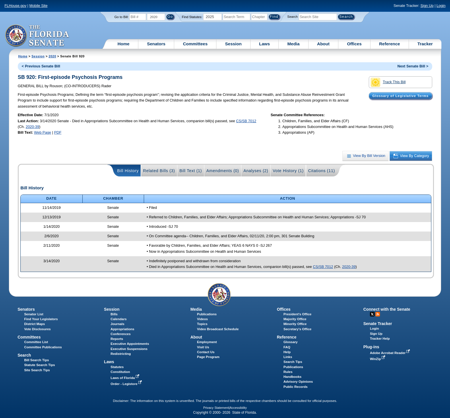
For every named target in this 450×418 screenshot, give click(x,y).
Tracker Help (380, 338)
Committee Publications (43, 347)
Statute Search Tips (39, 365)
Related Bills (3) (159, 170)
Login (441, 5)
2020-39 (32, 127)
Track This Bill (388, 82)
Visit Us (203, 347)
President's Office (297, 314)
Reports (116, 339)
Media (293, 43)
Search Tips (293, 361)
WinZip (378, 359)
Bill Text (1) (190, 170)
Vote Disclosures (37, 329)
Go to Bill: (121, 17)
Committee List (36, 342)
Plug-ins (371, 347)
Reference (389, 43)
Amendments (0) (222, 170)
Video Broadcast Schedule (218, 329)
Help (287, 352)
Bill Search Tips (36, 360)
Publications (207, 314)
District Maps (34, 324)
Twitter (372, 314)
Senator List (33, 314)
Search (292, 16)
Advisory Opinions (298, 381)
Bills (113, 314)
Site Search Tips (37, 370)
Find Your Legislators (41, 319)
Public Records (296, 386)
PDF (57, 132)
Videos (202, 319)
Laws (264, 43)
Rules (288, 372)
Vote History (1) (288, 170)
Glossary (291, 342)
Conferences (120, 334)
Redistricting (120, 353)
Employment (207, 342)
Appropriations (122, 329)
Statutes (116, 367)
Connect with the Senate (386, 309)
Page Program (208, 357)
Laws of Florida (125, 378)
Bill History (128, 170)
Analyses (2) (255, 170)
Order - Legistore (126, 384)
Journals (117, 324)
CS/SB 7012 (246, 121)
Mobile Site (38, 5)
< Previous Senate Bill (41, 66)
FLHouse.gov (15, 5)
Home (124, 43)
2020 (52, 56)
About (323, 43)
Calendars (118, 319)
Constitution (120, 372)
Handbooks (293, 376)
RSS (377, 314)
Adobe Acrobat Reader (390, 353)
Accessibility (238, 407)
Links (288, 357)
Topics (202, 324)
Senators (156, 43)
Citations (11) (321, 170)
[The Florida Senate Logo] (37, 36)
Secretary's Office (297, 329)
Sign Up (427, 5)
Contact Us (206, 352)
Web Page (42, 132)
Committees (195, 43)
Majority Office (295, 319)
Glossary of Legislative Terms (400, 96)
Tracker (425, 43)
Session (233, 43)
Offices (354, 43)
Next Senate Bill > (412, 66)
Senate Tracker (377, 323)
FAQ (287, 347)
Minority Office (295, 324)
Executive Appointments (129, 343)
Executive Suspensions (129, 349)
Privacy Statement (216, 407)
